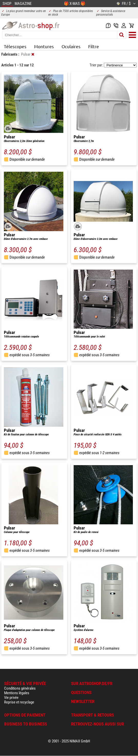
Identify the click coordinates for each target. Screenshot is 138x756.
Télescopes (15, 46)
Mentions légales (16, 693)
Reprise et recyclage (19, 702)
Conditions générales (20, 688)
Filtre (93, 46)
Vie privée (11, 697)
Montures (44, 46)
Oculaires (71, 46)
